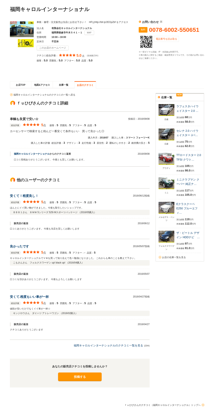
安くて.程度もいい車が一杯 (29, 296)
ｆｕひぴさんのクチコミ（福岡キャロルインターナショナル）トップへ (162, 405)
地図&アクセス (42, 85)
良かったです (19, 246)
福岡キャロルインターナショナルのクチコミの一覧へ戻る (44, 94)
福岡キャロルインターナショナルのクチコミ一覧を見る (108, 345)
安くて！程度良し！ (24, 196)
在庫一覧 (63, 85)
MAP (89, 33)
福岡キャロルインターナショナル (32, 153)
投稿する (80, 376)
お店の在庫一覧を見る (174, 257)
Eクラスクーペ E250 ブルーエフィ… (187, 208)
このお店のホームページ (52, 47)
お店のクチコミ (85, 85)
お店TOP (20, 85)
